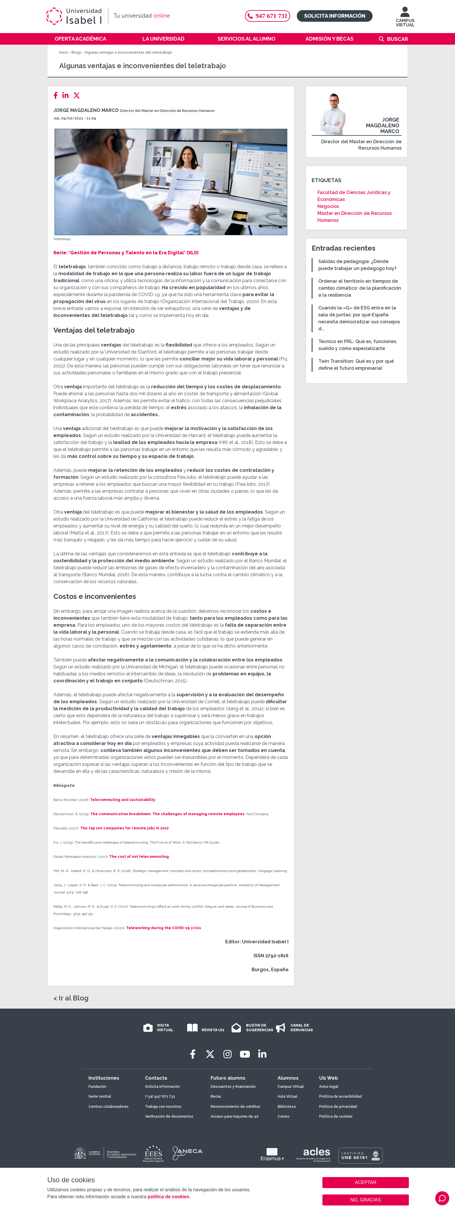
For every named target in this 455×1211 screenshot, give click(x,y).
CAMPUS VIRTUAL (405, 20)
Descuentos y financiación (233, 1087)
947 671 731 (268, 15)
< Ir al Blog (71, 998)
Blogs (76, 52)
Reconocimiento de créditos (235, 1107)
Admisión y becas (329, 39)
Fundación (97, 1087)
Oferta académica (80, 39)
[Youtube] (245, 1054)
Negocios (328, 206)
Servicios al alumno (246, 39)
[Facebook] (57, 95)
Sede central (100, 1096)
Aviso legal (328, 1087)
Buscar (397, 39)
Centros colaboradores (109, 1107)
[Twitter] (78, 95)
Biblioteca (287, 1107)
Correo (284, 1116)
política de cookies (168, 1196)
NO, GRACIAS (366, 1199)
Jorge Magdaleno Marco (86, 110)
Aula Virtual (287, 1096)
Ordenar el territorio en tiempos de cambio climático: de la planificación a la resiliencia (359, 288)
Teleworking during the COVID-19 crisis (163, 928)
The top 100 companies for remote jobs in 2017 (124, 828)
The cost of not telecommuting (139, 857)
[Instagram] (227, 1054)
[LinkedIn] (67, 95)
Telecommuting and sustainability (122, 800)
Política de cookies (336, 1116)
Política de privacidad (338, 1107)
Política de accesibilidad (340, 1096)
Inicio (63, 52)
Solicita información (334, 16)
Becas (216, 1096)
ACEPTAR (365, 1182)
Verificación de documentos (169, 1116)
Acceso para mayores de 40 (235, 1116)
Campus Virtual (291, 1087)
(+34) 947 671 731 (160, 1096)
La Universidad (163, 39)
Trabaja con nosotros (163, 1107)
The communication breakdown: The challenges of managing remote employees (167, 814)
